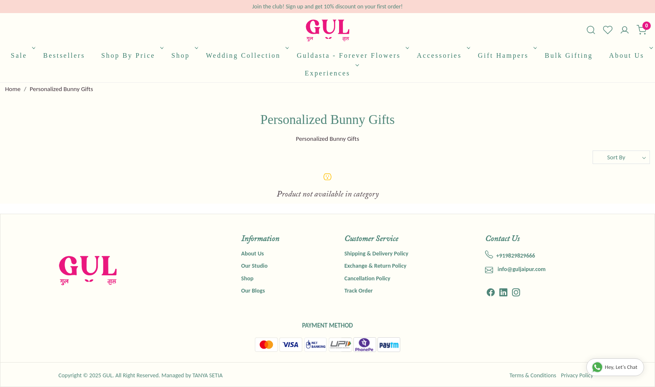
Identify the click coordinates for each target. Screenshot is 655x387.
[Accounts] (624, 31)
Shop (184, 55)
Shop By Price (131, 55)
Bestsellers (64, 55)
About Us (630, 55)
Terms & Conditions (532, 375)
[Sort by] (621, 157)
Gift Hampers (506, 55)
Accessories (443, 55)
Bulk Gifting (569, 55)
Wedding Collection (246, 55)
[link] (590, 30)
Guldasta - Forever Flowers (352, 55)
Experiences (331, 73)
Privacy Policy (577, 375)
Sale (22, 55)
